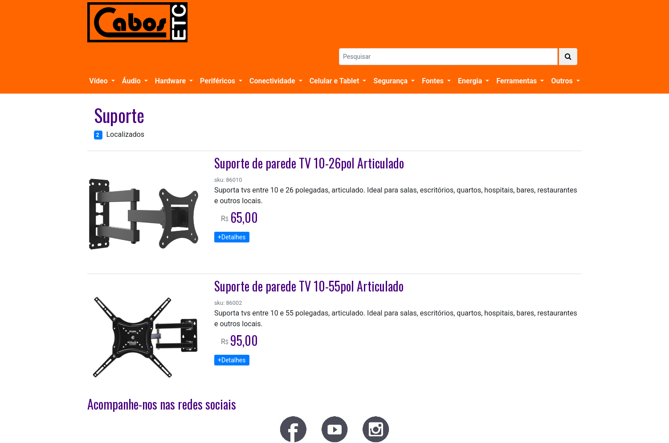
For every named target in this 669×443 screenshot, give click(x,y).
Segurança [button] (391, 81)
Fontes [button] (433, 81)
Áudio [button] (132, 81)
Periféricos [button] (218, 81)
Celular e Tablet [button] (335, 81)
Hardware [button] (171, 81)
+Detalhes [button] (232, 237)
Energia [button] (471, 81)
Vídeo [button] (99, 81)
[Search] (448, 56)
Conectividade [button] (273, 81)
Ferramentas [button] (517, 81)
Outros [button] (562, 81)
